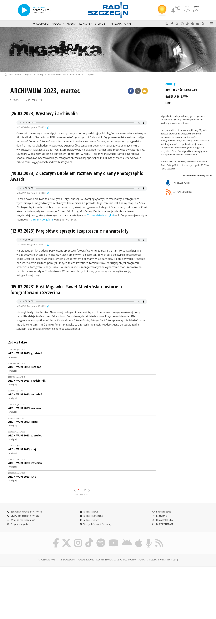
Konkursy (85, 23)
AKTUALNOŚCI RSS (179, 192)
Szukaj (203, 23)
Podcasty (58, 23)
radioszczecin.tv (89, 520)
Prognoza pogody (17, 524)
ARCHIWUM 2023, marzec (45, 90)
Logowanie (159, 515)
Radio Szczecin (13, 74)
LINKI (169, 103)
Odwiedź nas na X (177, 23)
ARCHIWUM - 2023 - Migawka (82, 74)
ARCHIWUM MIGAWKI (57, 74)
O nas (128, 23)
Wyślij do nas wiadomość (197, 23)
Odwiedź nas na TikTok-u (187, 23)
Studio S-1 (101, 23)
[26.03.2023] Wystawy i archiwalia (44, 113)
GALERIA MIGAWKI (177, 96)
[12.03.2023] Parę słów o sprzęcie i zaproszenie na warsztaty (69, 231)
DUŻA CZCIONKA (162, 520)
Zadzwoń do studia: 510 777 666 (24, 511)
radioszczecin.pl (88, 511)
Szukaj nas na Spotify (192, 23)
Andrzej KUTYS (34, 100)
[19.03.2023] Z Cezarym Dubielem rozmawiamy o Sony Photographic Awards (76, 176)
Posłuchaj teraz (161, 511)
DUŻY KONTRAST (162, 524)
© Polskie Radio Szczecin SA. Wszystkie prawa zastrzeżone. (66, 559)
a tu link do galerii (42, 219)
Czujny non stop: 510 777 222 (23, 515)
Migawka (28, 74)
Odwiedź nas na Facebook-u (172, 23)
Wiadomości (41, 23)
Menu (211, 23)
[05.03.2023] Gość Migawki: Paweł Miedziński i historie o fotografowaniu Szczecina (66, 289)
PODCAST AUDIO (178, 183)
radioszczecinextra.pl (91, 515)
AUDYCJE (40, 74)
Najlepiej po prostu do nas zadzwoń (167, 23)
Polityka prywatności (138, 559)
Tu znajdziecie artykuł (100, 215)
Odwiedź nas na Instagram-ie (182, 23)
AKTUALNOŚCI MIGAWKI (181, 90)
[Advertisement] (29, 591)
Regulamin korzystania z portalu (111, 559)
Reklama (116, 23)
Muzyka (71, 23)
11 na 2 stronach (82, 494)
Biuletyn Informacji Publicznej (95, 524)
